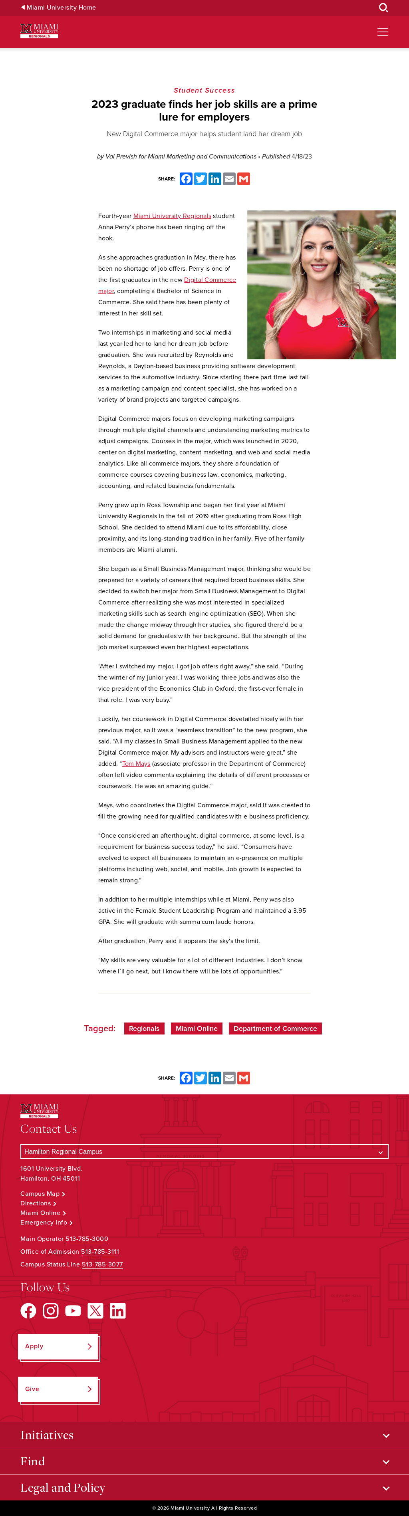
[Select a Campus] (204, 1151)
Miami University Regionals (172, 216)
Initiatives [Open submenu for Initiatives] (47, 1435)
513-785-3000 (87, 1239)
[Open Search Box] (384, 8)
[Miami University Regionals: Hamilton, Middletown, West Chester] (39, 31)
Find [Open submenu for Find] (32, 1461)
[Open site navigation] (383, 32)
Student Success (204, 90)
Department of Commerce (275, 1028)
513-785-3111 (100, 1252)
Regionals (144, 1028)
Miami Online (197, 1028)
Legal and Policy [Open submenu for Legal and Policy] (62, 1487)
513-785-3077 (102, 1264)
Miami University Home (61, 8)
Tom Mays (136, 764)
